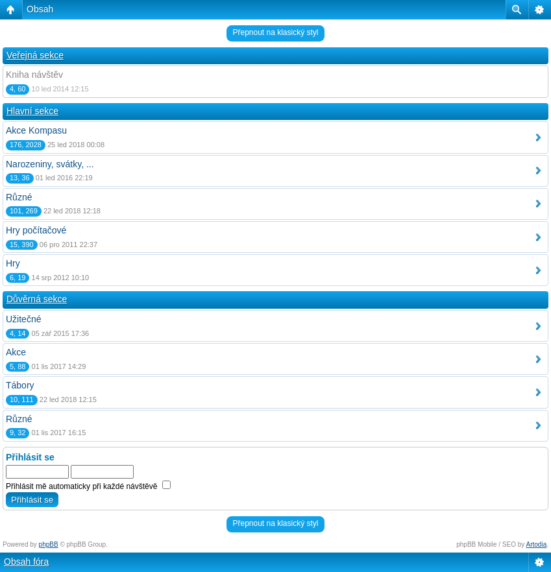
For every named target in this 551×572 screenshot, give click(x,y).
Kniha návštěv (34, 74)
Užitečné (23, 319)
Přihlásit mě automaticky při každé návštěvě (88, 486)
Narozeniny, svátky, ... (50, 164)
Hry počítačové (36, 230)
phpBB (48, 544)
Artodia (536, 544)
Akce (16, 352)
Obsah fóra (26, 561)
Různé (19, 197)
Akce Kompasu (36, 130)
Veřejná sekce (35, 55)
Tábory (20, 385)
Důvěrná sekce (36, 299)
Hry (13, 263)
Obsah (40, 9)
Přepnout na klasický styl (275, 32)
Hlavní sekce (32, 111)
